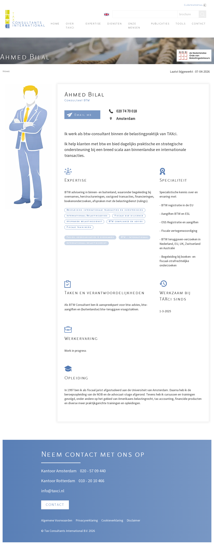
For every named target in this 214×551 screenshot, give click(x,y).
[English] (106, 14)
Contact (199, 23)
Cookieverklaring (112, 520)
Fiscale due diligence (129, 216)
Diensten (114, 23)
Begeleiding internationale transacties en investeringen (105, 210)
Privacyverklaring (87, 520)
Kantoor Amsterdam (59, 471)
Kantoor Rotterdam (58, 480)
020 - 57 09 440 (93, 471)
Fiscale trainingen (79, 227)
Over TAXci (70, 25)
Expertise (93, 23)
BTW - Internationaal (134, 237)
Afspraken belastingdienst (84, 222)
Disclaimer (133, 520)
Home (55, 23)
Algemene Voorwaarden (56, 520)
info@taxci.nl (52, 490)
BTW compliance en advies (126, 222)
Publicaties (160, 23)
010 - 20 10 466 (91, 480)
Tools (181, 23)
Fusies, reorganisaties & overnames (90, 237)
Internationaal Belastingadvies (87, 216)
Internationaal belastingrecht (87, 243)
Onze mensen (134, 25)
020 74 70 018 (126, 111)
